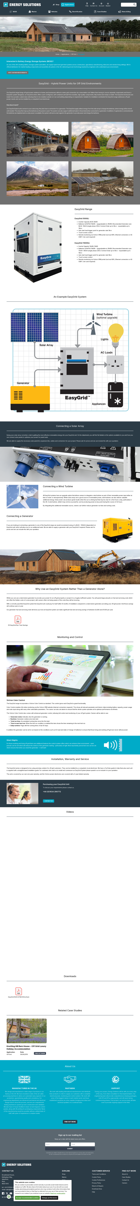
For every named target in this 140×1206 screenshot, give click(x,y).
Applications (65, 54)
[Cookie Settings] (9, 1197)
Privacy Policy (96, 1183)
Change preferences (49, 1198)
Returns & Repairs (97, 1186)
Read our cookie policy (57, 1193)
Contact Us (125, 1180)
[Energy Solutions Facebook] (3, 1193)
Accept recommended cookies (27, 1198)
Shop (63, 1174)
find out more (40, 1053)
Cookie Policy (96, 1177)
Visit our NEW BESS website (17, 72)
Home (57, 54)
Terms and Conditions (99, 1174)
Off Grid (73, 54)
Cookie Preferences (98, 1180)
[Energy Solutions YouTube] (11, 1193)
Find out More (70, 1122)
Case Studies (126, 1177)
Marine (64, 1177)
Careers (124, 1183)
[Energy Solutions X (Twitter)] (7, 1193)
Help (93, 1192)
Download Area (97, 1189)
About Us (125, 1174)
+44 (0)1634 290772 (11, 1187)
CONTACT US (49, 801)
